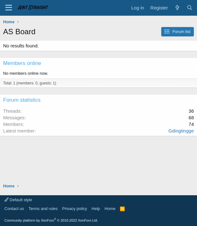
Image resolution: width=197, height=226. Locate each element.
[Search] (189, 7)
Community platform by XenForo (51, 220)
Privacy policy (74, 208)
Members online (22, 63)
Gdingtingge (181, 130)
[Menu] (8, 8)
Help (96, 208)
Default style (18, 199)
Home (110, 208)
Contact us (14, 208)
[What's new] (177, 7)
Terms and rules (43, 208)
